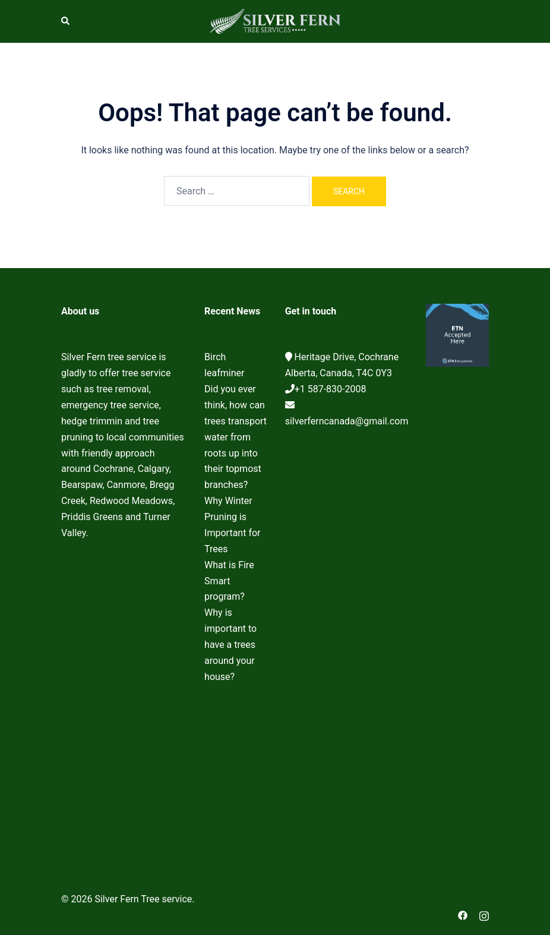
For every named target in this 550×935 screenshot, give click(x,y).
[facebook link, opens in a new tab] (462, 915)
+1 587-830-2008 (330, 389)
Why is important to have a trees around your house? (230, 644)
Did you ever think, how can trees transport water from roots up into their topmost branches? (235, 436)
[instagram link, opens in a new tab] (484, 915)
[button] (66, 21)
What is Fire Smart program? (229, 581)
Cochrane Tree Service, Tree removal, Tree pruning (124, 705)
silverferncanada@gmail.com (347, 421)
